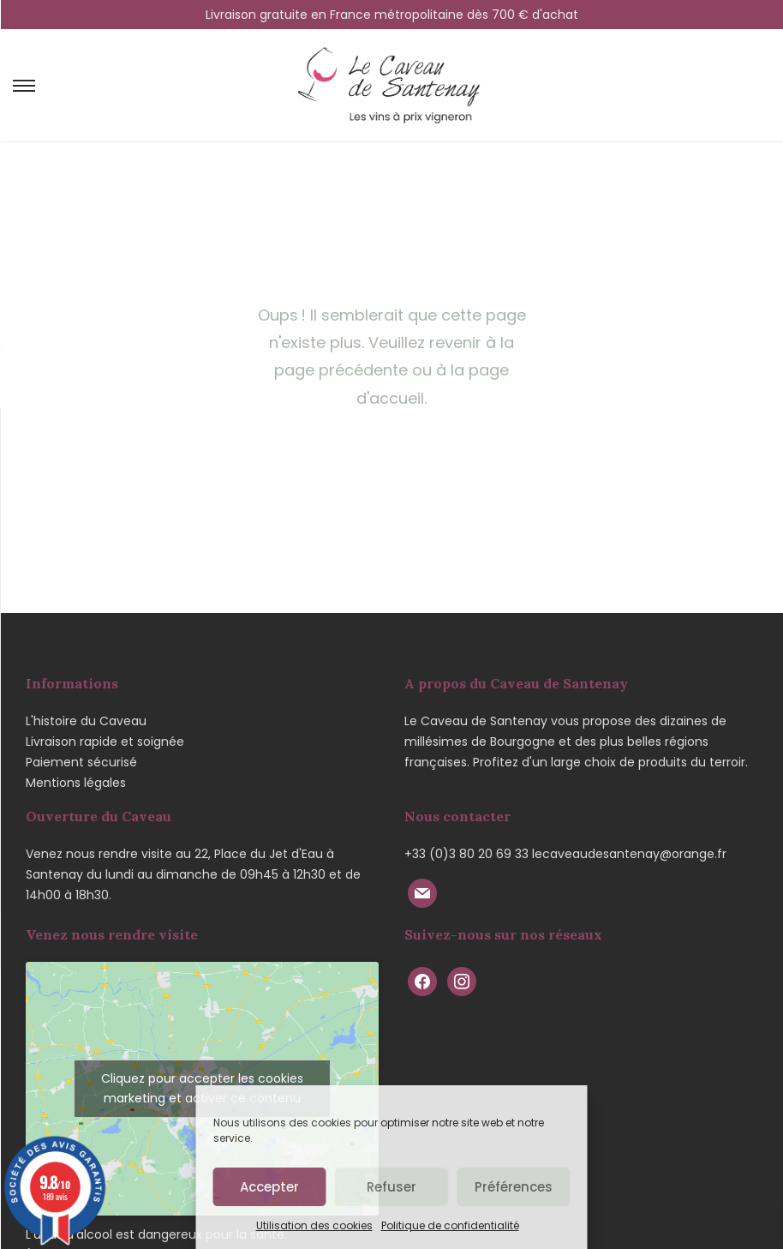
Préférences (514, 1187)
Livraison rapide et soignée (105, 741)
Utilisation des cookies (314, 1225)
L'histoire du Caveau (86, 721)
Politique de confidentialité (450, 1225)
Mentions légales (76, 782)
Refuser (391, 1187)
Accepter (269, 1187)
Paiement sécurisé (81, 762)
